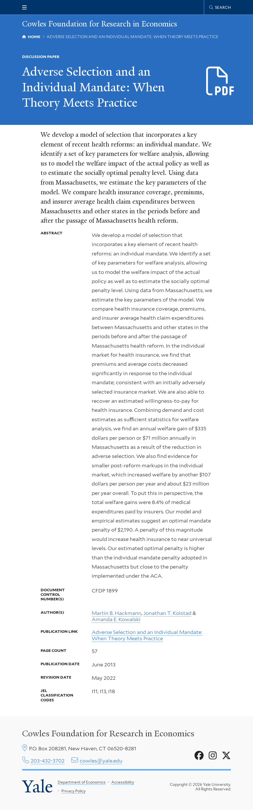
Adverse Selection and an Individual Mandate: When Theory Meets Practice (146, 637)
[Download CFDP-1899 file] (220, 82)
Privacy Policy (73, 793)
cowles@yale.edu (101, 762)
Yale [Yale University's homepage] (37, 788)
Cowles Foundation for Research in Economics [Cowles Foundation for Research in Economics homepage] (102, 24)
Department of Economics (82, 784)
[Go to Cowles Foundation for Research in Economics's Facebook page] (199, 757)
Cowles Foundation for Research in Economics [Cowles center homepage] (108, 735)
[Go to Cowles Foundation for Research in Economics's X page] (226, 757)
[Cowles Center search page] (220, 7)
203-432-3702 (47, 762)
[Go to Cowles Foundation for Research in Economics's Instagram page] (213, 757)
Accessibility (122, 784)
